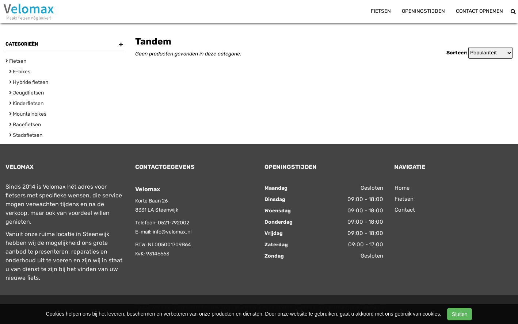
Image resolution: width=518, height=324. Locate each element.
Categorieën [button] (64, 44)
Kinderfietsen (26, 103)
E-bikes (19, 72)
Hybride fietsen (28, 82)
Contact (405, 210)
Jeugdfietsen (26, 93)
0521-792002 (173, 223)
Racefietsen (25, 125)
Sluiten (460, 314)
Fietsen (381, 11)
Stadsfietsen (25, 135)
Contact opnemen (479, 11)
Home (402, 188)
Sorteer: (456, 53)
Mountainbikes (27, 114)
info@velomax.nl (172, 232)
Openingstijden (423, 11)
